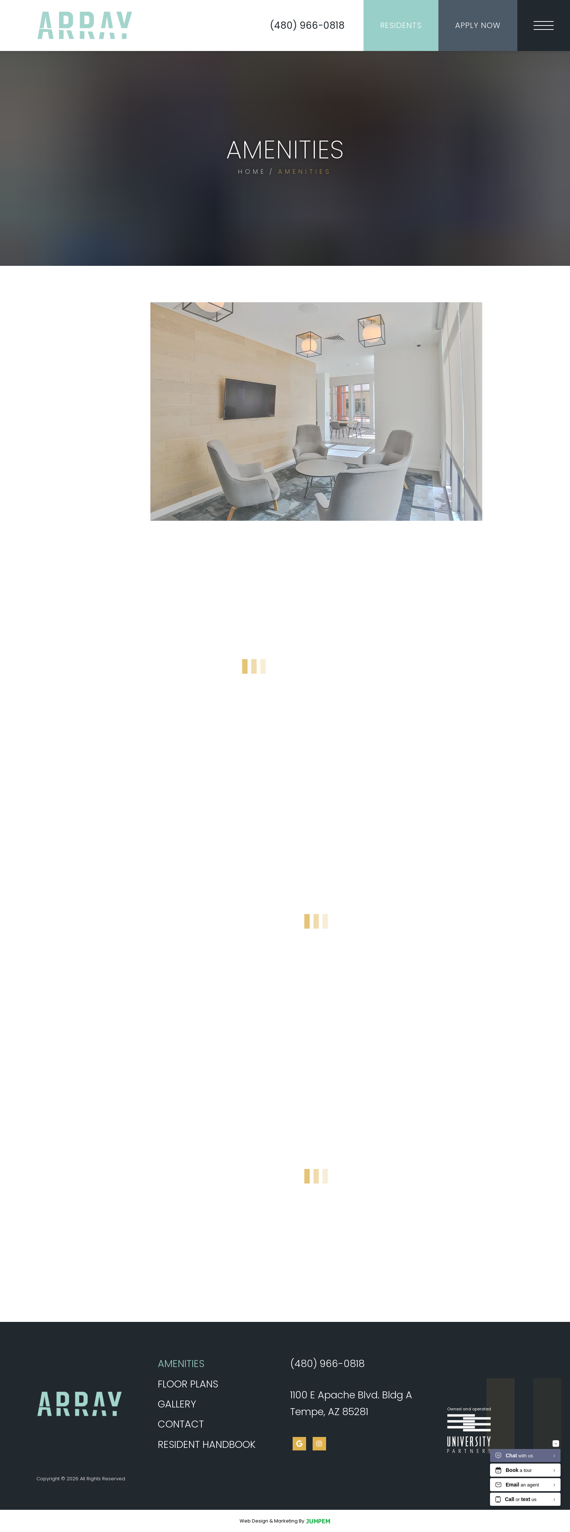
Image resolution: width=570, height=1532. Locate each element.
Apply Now (478, 25)
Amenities (206, 1362)
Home (252, 171)
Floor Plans (188, 1384)
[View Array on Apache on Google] (299, 1443)
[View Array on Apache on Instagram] (319, 1443)
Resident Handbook (207, 1444)
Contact (181, 1424)
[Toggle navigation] (543, 25)
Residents (401, 25)
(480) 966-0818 (307, 25)
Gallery (177, 1404)
